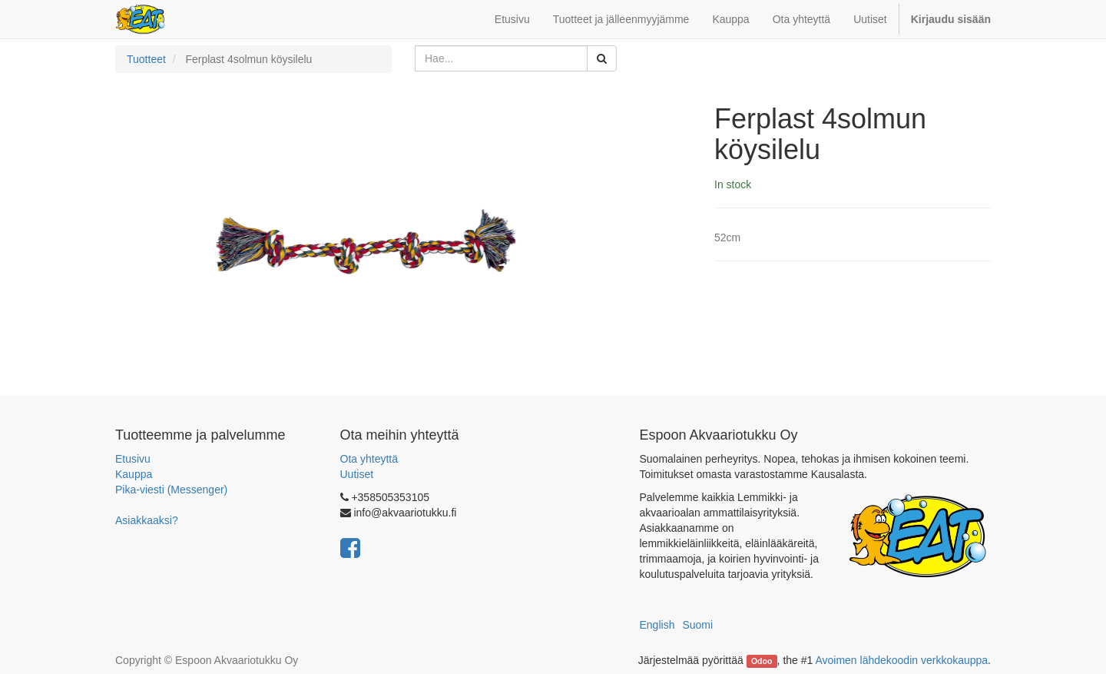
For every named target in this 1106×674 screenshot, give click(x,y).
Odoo (761, 661)
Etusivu (133, 459)
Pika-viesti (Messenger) (171, 489)
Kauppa (133, 474)
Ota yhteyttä (369, 459)
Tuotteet (146, 59)
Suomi (697, 625)
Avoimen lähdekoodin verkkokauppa (901, 660)
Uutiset (357, 474)
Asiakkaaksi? (146, 520)
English (657, 625)
